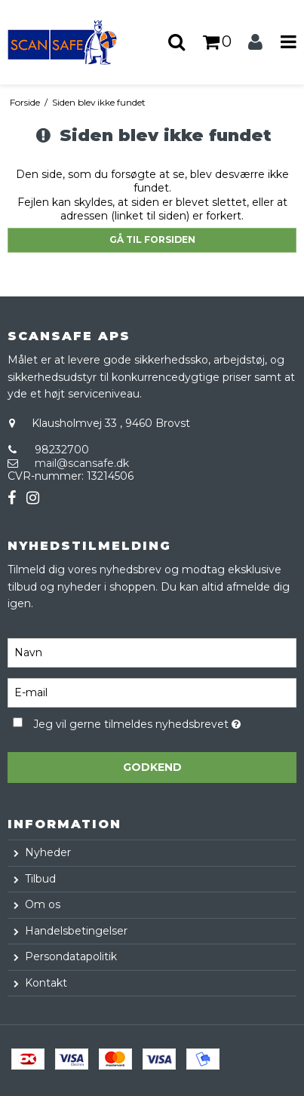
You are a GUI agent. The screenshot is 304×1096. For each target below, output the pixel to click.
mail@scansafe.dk (82, 463)
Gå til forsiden (152, 239)
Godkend (152, 767)
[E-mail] (152, 691)
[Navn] (152, 652)
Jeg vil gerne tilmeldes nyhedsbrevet (137, 722)
